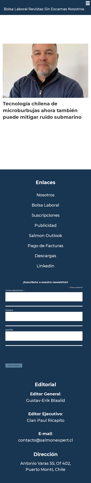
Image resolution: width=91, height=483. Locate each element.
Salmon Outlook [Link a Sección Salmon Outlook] (45, 235)
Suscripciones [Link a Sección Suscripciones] (46, 215)
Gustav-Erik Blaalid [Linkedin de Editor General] (45, 400)
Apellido (9, 330)
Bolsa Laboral (16, 9)
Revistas (35, 9)
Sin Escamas (55, 9)
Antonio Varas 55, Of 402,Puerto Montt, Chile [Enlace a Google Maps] (45, 466)
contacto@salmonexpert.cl (45, 440)
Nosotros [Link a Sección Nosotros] (45, 195)
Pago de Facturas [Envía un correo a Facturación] (45, 245)
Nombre (9, 310)
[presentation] (45, 353)
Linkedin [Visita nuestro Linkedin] (45, 266)
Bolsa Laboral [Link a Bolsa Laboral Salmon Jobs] (45, 205)
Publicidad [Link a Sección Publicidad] (46, 225)
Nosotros (76, 9)
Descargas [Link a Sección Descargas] (45, 255)
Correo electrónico (15, 290)
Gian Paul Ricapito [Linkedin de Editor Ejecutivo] (45, 420)
